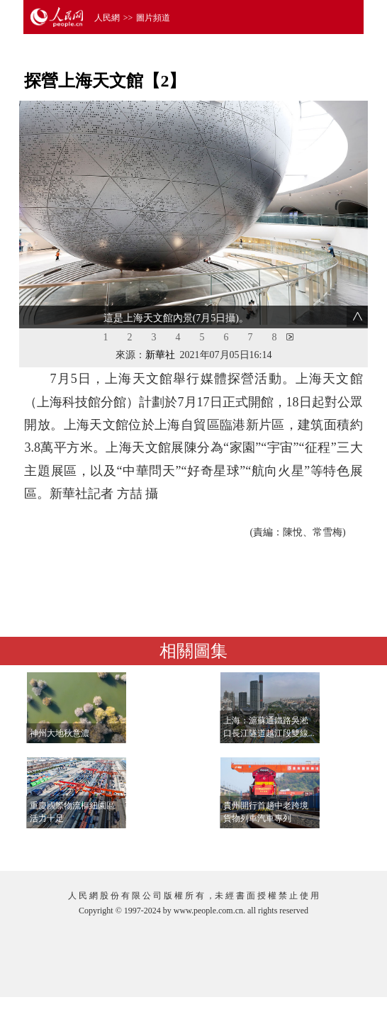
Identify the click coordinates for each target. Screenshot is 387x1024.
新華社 (160, 355)
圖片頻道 (153, 18)
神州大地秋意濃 (59, 733)
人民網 (107, 18)
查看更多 (324, 845)
